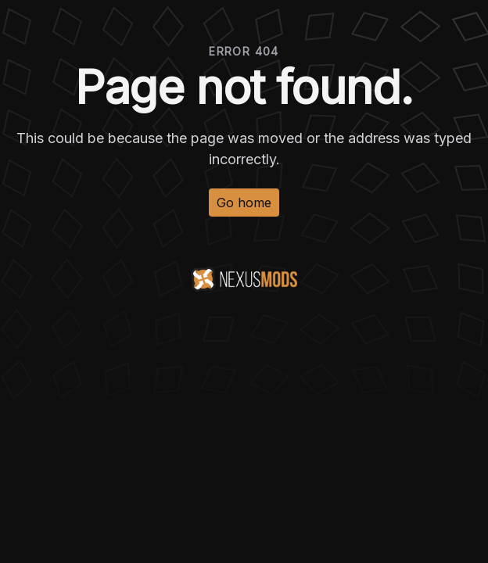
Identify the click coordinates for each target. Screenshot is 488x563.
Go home (244, 202)
